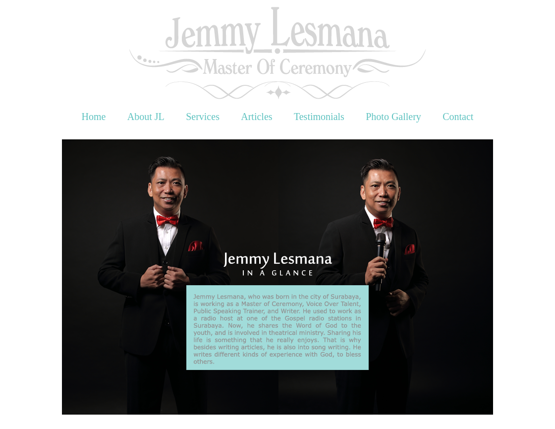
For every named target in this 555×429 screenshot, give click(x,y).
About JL (146, 116)
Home (94, 116)
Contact (458, 116)
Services (203, 116)
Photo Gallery (393, 116)
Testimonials (319, 116)
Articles (256, 116)
